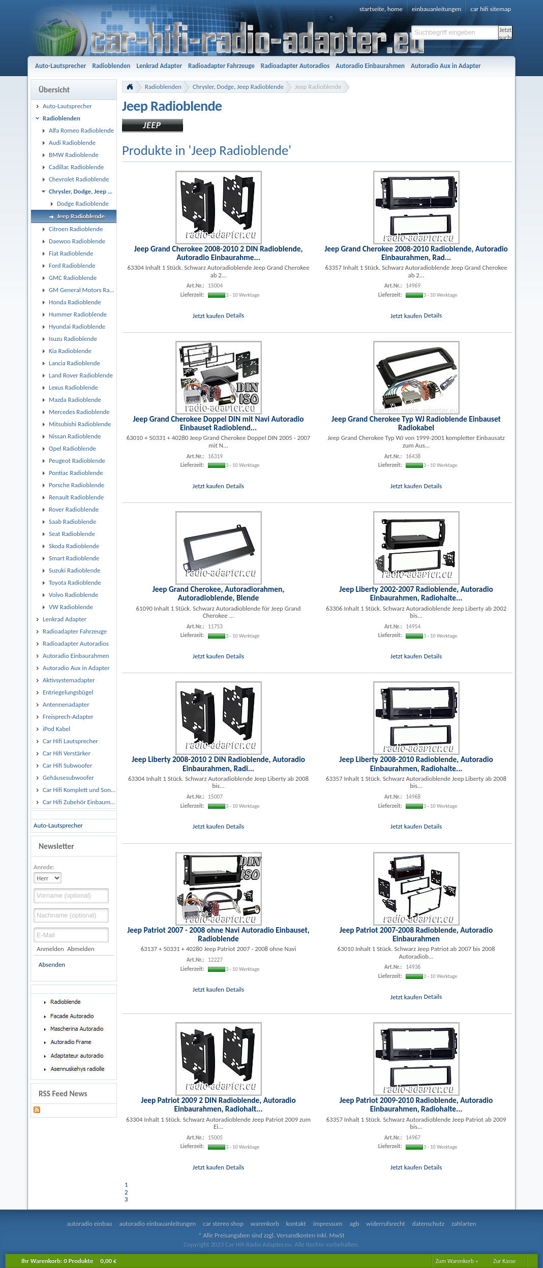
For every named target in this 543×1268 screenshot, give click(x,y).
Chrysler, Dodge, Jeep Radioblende (238, 86)
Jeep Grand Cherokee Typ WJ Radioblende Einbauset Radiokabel (416, 423)
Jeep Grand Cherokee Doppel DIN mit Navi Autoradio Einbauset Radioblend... (218, 423)
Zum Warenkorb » (457, 1260)
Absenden (52, 964)
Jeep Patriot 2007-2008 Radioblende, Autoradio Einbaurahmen (416, 934)
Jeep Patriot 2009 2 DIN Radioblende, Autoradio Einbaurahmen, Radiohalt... (218, 1104)
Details (235, 315)
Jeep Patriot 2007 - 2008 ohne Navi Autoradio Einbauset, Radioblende (218, 934)
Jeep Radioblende (318, 86)
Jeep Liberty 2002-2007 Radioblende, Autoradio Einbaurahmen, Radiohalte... (416, 593)
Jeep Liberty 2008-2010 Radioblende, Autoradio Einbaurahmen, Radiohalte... (416, 763)
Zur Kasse (504, 1260)
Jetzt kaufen (208, 315)
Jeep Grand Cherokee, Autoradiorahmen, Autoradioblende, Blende (219, 593)
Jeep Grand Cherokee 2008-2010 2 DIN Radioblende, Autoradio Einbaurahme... (218, 253)
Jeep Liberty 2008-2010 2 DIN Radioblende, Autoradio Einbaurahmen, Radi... (218, 763)
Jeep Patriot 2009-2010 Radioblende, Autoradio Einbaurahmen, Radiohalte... (416, 1104)
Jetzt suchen (505, 33)
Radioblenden (163, 86)
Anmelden (50, 949)
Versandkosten (296, 1235)
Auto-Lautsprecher (58, 825)
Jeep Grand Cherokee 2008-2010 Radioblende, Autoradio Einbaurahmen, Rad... (416, 253)
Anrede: (44, 867)
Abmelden (80, 949)
